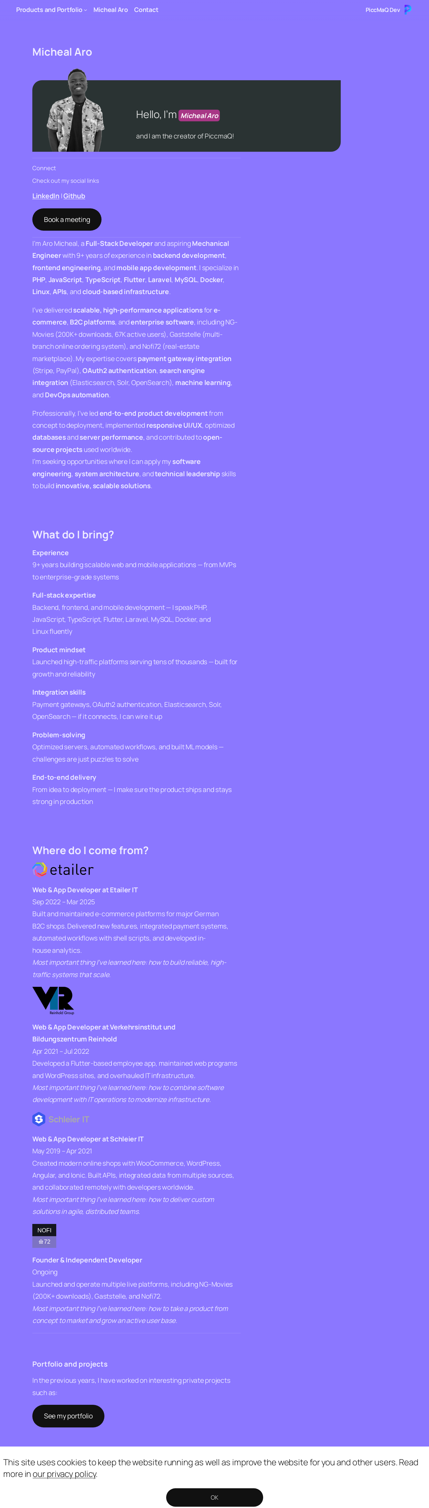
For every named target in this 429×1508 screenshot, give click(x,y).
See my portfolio (68, 1415)
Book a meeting (67, 219)
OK (214, 1497)
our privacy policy (64, 1474)
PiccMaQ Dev (383, 10)
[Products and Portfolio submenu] (85, 10)
